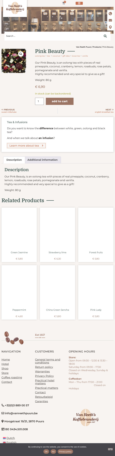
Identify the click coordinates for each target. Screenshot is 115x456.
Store (5, 373)
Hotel (5, 364)
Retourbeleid (44, 397)
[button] (21, 54)
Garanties (41, 401)
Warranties (42, 371)
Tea (48, 56)
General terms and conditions (47, 361)
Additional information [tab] (42, 159)
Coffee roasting (11, 377)
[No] (110, 449)
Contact (6, 382)
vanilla (85, 56)
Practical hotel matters (44, 382)
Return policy (44, 367)
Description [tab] (14, 159)
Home (5, 359)
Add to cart (60, 101)
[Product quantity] (39, 101)
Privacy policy (65, 451)
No (53, 451)
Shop (4, 368)
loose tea (76, 56)
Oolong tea (40, 56)
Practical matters (46, 388)
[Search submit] (105, 36)
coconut (56, 56)
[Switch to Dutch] (9, 438)
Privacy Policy (44, 376)
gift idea (66, 56)
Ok (46, 451)
